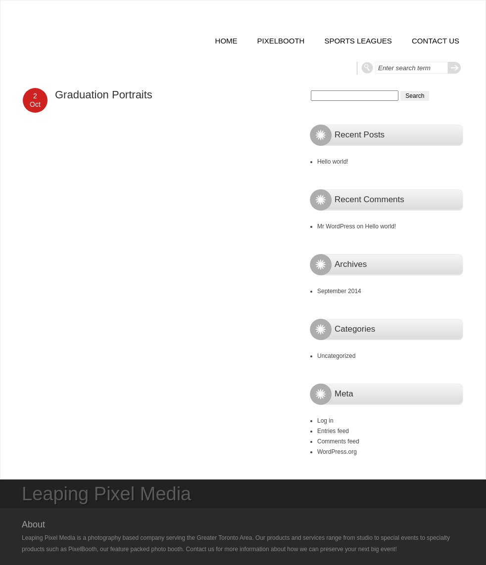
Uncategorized (336, 355)
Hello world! (332, 161)
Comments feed (338, 441)
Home (226, 41)
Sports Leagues (357, 41)
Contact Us (435, 41)
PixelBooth (281, 41)
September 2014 (339, 291)
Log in (325, 420)
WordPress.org (337, 451)
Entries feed (333, 431)
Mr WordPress (336, 226)
